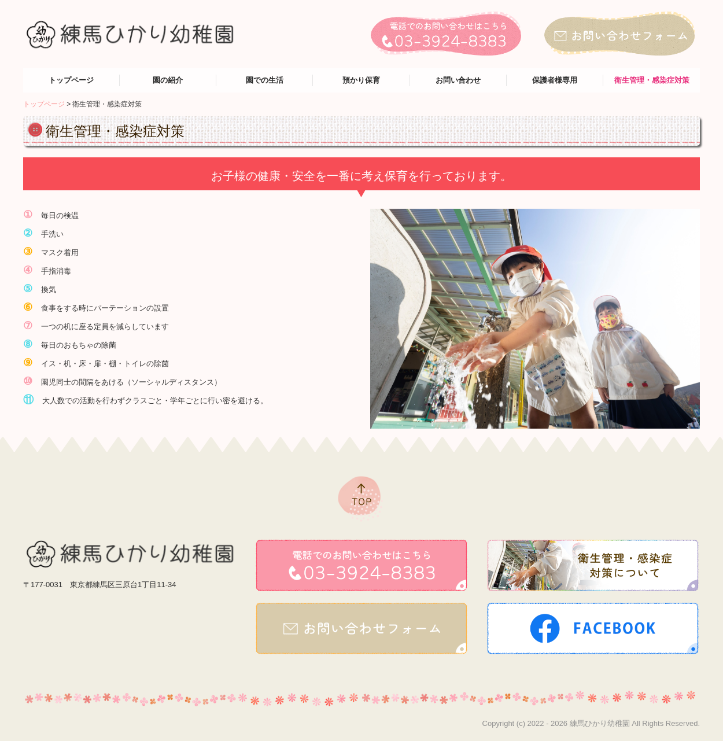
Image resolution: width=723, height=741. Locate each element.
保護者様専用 (554, 80)
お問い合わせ (458, 80)
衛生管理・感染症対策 (651, 80)
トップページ (71, 80)
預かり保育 (361, 80)
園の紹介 (168, 80)
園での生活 (264, 80)
